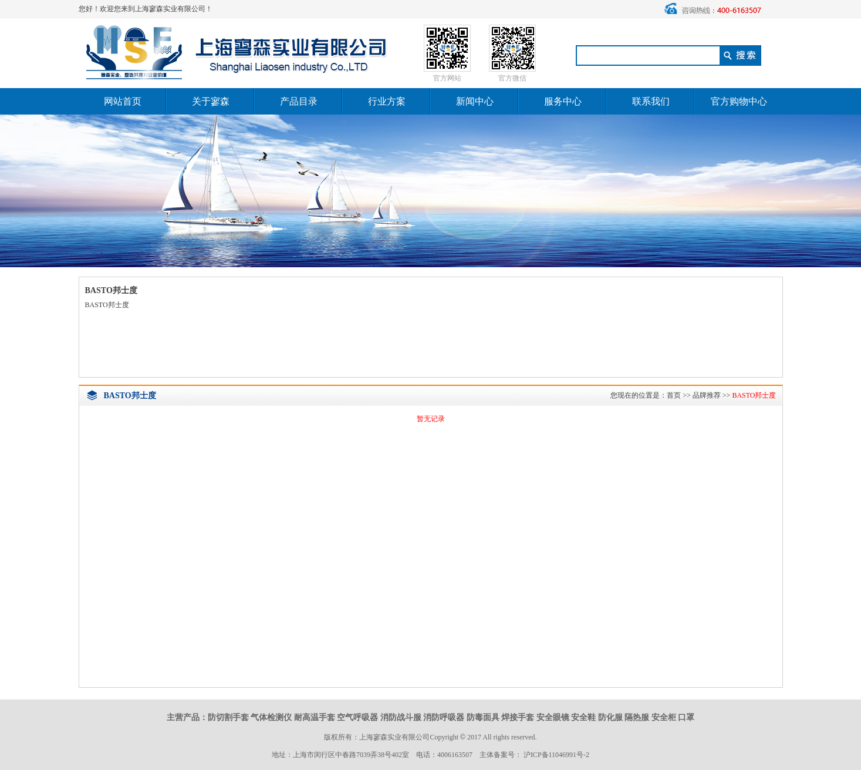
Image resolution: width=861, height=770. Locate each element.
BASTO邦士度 (754, 395)
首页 (674, 395)
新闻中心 (475, 101)
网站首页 (122, 101)
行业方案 (387, 101)
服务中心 (563, 101)
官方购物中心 (739, 101)
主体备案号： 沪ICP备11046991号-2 (534, 755)
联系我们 (651, 101)
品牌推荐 (707, 395)
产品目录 (299, 101)
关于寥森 (210, 101)
